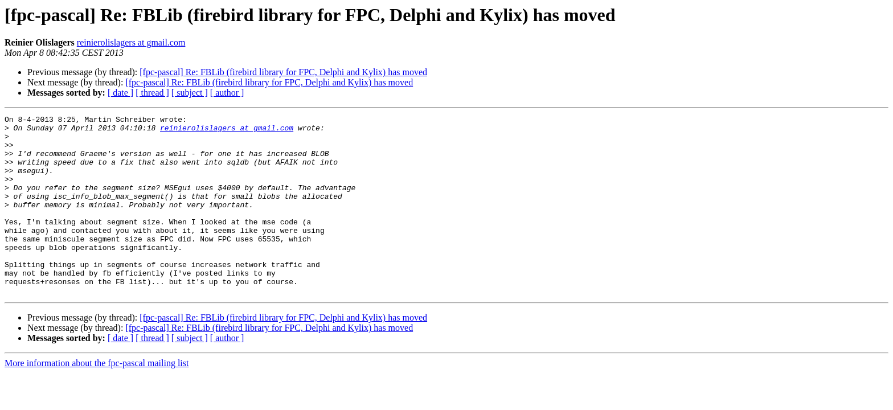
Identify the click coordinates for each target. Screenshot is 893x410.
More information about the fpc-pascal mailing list (97, 399)
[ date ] (120, 92)
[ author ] (227, 92)
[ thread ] (152, 92)
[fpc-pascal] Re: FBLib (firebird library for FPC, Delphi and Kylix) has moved (283, 72)
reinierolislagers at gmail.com (131, 42)
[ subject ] (189, 92)
